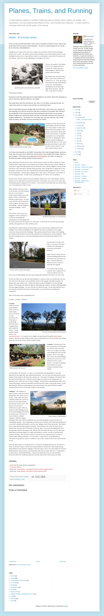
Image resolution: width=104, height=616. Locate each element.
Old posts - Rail (79, 174)
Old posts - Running (80, 176)
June (78, 136)
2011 (76, 152)
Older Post (63, 561)
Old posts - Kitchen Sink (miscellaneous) (82, 181)
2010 (76, 154)
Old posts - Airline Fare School (84, 167)
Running (13, 598)
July (78, 133)
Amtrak (13, 578)
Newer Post (12, 561)
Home (38, 561)
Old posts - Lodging (80, 178)
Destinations (17, 479)
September (80, 128)
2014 (76, 110)
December (80, 117)
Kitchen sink (14, 592)
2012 (76, 115)
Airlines (13, 576)
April (78, 141)
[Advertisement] (37, 549)
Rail (12, 596)
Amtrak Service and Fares (18, 580)
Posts (76, 190)
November (80, 123)
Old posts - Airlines (80, 165)
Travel (12, 601)
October (79, 125)
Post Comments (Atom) (24, 564)
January (79, 148)
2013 (76, 112)
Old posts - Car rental (81, 171)
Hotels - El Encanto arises (23, 37)
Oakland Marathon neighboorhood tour (22, 594)
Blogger (66, 606)
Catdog (13, 585)
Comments (78, 194)
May (78, 138)
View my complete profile (80, 68)
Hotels (23, 479)
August (79, 130)
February (79, 146)
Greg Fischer (90, 36)
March (79, 143)
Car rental (13, 582)
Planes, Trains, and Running (50, 10)
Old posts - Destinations (82, 169)
